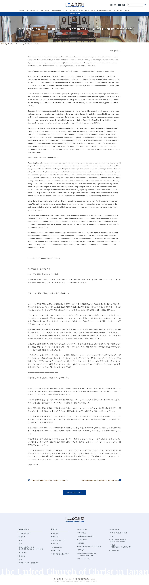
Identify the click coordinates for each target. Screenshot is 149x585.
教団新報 (55, 537)
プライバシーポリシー (86, 559)
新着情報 (54, 529)
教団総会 (22, 556)
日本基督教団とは (24, 529)
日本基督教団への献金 (86, 536)
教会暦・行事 (114, 529)
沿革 (20, 543)
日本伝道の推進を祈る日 (60, 554)
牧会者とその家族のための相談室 (89, 546)
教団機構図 (23, 552)
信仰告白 (22, 537)
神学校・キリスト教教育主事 (29, 563)
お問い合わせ (114, 550)
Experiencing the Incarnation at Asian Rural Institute (50, 480)
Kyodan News (74, 14)
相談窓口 (81, 543)
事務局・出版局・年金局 (118, 533)
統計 (20, 559)
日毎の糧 (55, 543)
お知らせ (55, 533)
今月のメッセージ (58, 540)
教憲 (20, 540)
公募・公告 (56, 550)
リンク (112, 536)
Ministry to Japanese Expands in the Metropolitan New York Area (104, 480)
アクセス (81, 550)
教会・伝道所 (82, 529)
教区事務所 (82, 533)
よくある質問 (82, 539)
